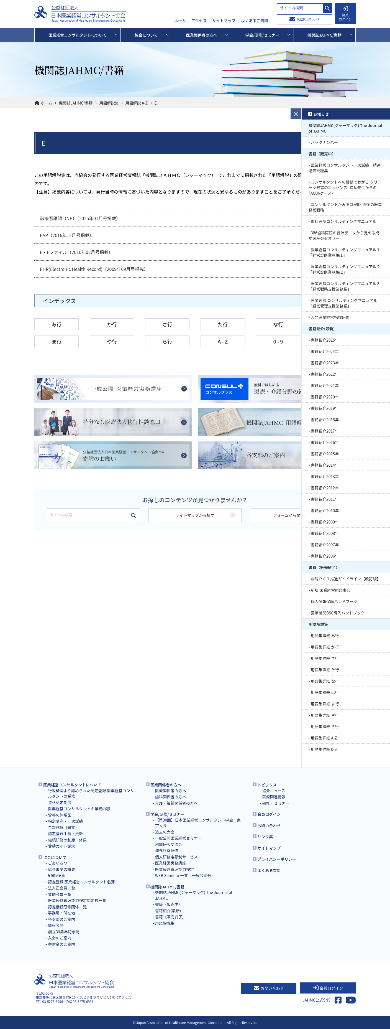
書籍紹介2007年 (325, 544)
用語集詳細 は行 (325, 692)
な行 (278, 324)
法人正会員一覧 (61, 888)
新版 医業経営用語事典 (330, 590)
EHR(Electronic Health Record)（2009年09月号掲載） (94, 269)
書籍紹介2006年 (325, 556)
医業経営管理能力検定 (174, 869)
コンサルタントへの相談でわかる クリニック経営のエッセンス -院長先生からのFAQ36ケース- (345, 187)
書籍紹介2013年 (325, 476)
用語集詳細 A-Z (324, 738)
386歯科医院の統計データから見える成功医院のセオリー (344, 235)
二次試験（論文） (63, 827)
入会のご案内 (59, 938)
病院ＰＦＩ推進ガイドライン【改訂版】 (346, 578)
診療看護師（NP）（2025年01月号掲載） (80, 218)
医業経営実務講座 (170, 863)
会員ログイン (269, 814)
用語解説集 (109, 103)
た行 (223, 324)
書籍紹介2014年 (325, 465)
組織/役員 (56, 875)
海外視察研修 (166, 850)
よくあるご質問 (254, 20)
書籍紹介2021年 (325, 385)
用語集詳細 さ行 (325, 658)
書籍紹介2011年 (325, 499)
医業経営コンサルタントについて (72, 784)
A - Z (223, 341)
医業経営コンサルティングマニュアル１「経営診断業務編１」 (344, 252)
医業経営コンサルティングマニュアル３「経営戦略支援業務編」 (344, 286)
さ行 (167, 324)
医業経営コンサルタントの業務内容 (79, 808)
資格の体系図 (59, 815)
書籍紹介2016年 (325, 442)
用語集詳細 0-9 (324, 749)
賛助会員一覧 (59, 894)
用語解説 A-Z (136, 103)
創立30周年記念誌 (63, 931)
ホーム (180, 20)
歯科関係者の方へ (170, 796)
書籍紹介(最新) (322, 328)
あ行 (56, 324)
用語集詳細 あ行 (325, 635)
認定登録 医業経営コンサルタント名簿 (81, 882)
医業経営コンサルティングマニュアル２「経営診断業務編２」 (344, 269)
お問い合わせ (304, 19)
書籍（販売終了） (324, 567)
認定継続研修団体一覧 (67, 906)
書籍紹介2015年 (325, 453)
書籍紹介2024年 (325, 351)
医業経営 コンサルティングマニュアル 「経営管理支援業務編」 (343, 303)
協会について (54, 857)
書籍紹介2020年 (325, 397)
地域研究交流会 (168, 844)
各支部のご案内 (61, 919)
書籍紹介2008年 (325, 533)
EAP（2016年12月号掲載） (67, 235)
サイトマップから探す (195, 515)
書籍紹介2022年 (325, 374)
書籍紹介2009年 (325, 522)
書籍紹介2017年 (325, 431)
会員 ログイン (345, 13)
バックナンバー (324, 142)
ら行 (167, 341)
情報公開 (55, 925)
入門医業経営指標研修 (330, 317)
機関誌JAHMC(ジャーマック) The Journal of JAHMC (345, 128)
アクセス (199, 20)
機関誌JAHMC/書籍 (76, 103)
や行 (112, 341)
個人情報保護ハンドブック (334, 601)
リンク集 (265, 836)
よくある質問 (269, 870)
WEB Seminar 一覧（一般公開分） (185, 875)
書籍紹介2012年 (325, 488)
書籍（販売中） (322, 153)
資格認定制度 (59, 802)
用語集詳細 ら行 (325, 726)
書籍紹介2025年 (325, 340)
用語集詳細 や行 (325, 715)
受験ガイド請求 (61, 846)
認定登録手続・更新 (65, 833)
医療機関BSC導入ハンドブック (338, 613)
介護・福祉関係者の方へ (176, 803)
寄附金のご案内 (61, 944)
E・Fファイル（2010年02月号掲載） (76, 252)
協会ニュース (273, 790)
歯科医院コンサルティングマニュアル (343, 221)
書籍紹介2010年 (325, 510)
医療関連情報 (273, 796)
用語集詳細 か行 (325, 647)
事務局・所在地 (61, 913)
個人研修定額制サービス (176, 857)
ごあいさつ (57, 863)
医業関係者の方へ (165, 784)
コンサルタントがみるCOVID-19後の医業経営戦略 (345, 207)
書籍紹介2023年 (325, 362)
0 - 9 (278, 341)
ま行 (56, 341)
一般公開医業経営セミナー (178, 838)
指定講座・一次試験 (65, 821)
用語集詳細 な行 (325, 681)
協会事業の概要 (61, 869)
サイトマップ (223, 20)
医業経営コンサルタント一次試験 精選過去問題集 (345, 167)
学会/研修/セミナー (167, 814)
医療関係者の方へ (170, 790)
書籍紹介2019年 (325, 408)
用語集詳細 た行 (325, 669)
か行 (112, 324)
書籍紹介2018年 (325, 419)
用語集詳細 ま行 (325, 704)
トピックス (267, 784)
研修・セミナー (275, 803)
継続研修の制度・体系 (67, 840)
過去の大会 (165, 832)
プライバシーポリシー (276, 859)
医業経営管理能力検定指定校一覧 (77, 900)
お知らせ (321, 114)
